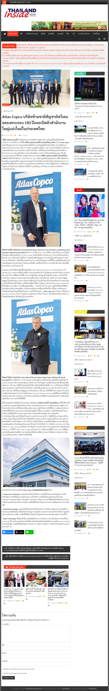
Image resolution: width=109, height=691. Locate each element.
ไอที (21, 34)
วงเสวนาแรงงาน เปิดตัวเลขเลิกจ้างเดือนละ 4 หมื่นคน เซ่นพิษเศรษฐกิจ (95, 391)
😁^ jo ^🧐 (21, 600)
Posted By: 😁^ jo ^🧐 (10, 135)
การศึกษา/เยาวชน (32, 34)
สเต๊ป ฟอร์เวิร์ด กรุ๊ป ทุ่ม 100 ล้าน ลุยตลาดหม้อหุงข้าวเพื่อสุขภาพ (35, 591)
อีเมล (4, 653)
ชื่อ (3, 645)
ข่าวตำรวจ (78, 453)
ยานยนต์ (60, 34)
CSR (73, 34)
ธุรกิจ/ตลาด (13, 34)
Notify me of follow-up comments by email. (19, 669)
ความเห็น (6, 624)
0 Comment (23, 135)
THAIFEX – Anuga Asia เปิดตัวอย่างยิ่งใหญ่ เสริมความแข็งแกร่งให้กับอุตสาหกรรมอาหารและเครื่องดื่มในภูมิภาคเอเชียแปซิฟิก (14, 593)
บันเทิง (43, 34)
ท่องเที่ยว (51, 34)
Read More (78, 121)
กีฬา (67, 34)
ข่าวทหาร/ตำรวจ (84, 34)
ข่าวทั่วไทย (96, 34)
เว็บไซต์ (4, 661)
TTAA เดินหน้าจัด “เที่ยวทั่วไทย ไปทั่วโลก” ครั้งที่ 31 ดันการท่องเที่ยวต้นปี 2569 (95, 173)
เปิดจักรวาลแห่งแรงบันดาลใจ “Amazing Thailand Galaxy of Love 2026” (88, 106)
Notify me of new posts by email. (15, 673)
